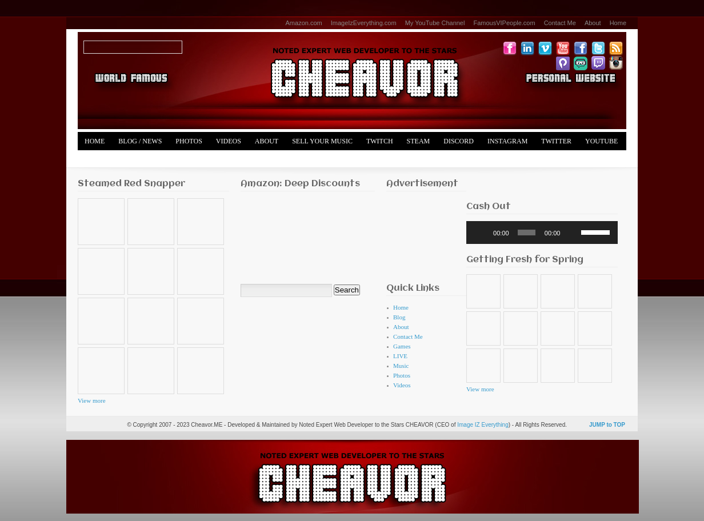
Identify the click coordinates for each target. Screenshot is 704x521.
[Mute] (572, 232)
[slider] (526, 232)
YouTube (601, 141)
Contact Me (560, 22)
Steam (418, 141)
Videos (228, 141)
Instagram (507, 141)
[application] (542, 232)
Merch (97, 159)
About (593, 22)
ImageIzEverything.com (364, 22)
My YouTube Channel (435, 22)
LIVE (400, 355)
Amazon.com (304, 22)
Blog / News (140, 141)
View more (92, 400)
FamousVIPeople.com (504, 22)
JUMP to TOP (607, 425)
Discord (458, 141)
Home (618, 22)
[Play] (481, 232)
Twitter (556, 141)
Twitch (379, 141)
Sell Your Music (322, 141)
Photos (188, 141)
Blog (399, 317)
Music (401, 365)
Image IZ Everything (482, 425)
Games (402, 346)
